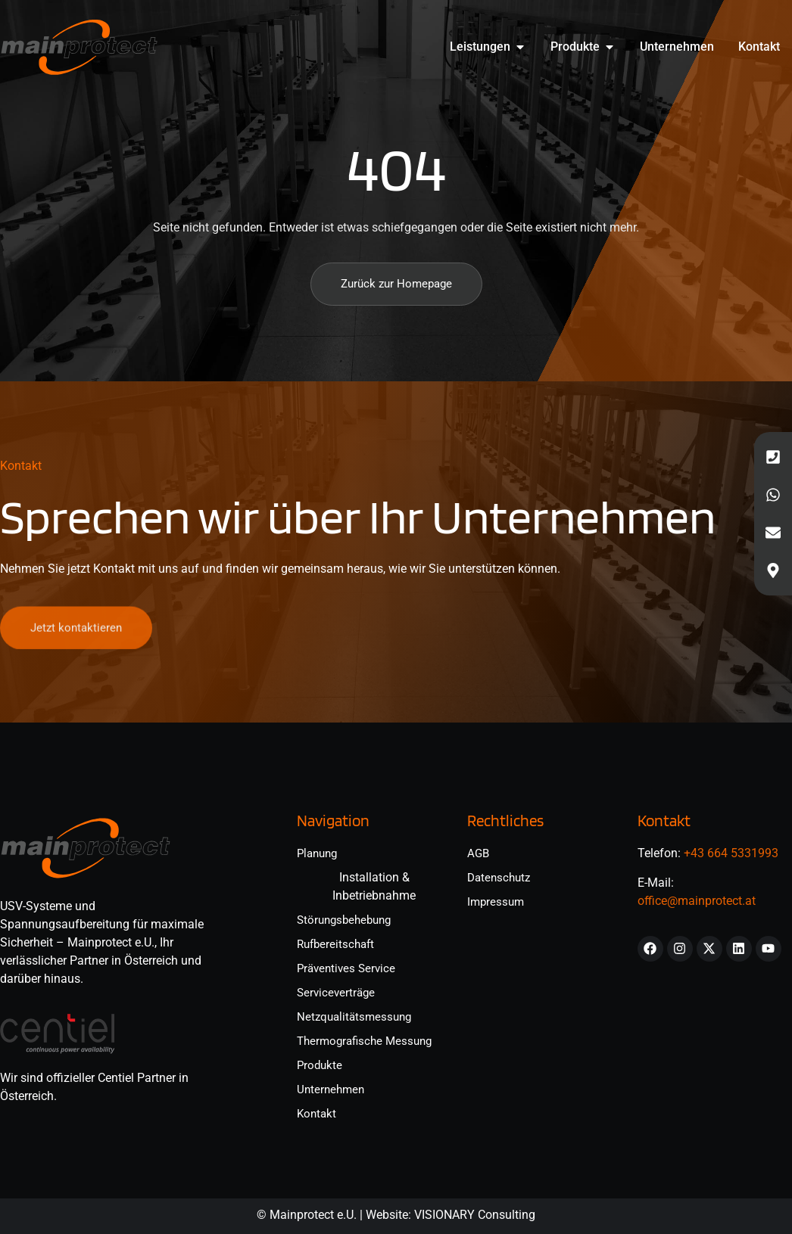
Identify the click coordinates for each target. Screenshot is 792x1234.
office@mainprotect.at (697, 901)
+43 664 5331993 (731, 853)
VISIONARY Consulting (474, 1215)
